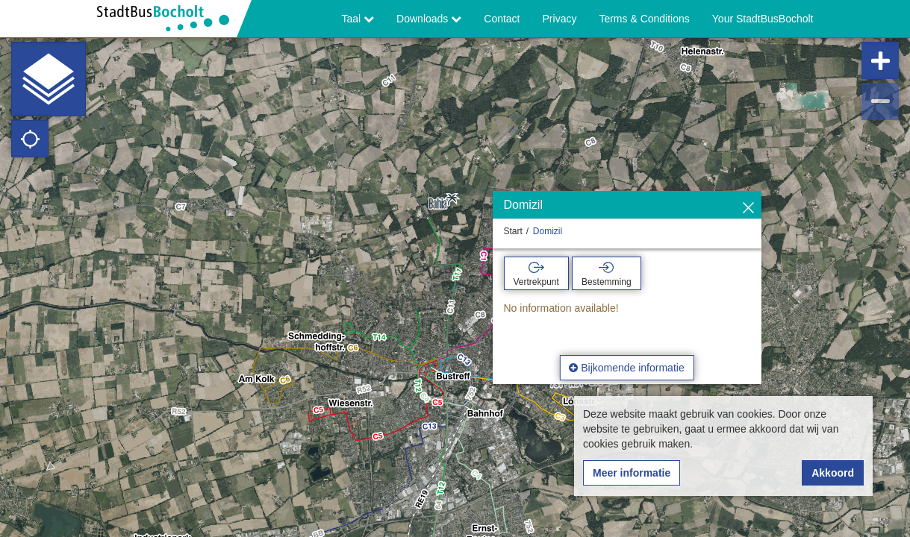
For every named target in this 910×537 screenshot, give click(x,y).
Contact (502, 19)
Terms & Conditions (644, 19)
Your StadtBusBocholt (763, 19)
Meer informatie (631, 473)
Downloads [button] (428, 19)
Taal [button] (358, 19)
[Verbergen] (748, 208)
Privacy (560, 19)
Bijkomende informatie (626, 368)
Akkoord (832, 473)
